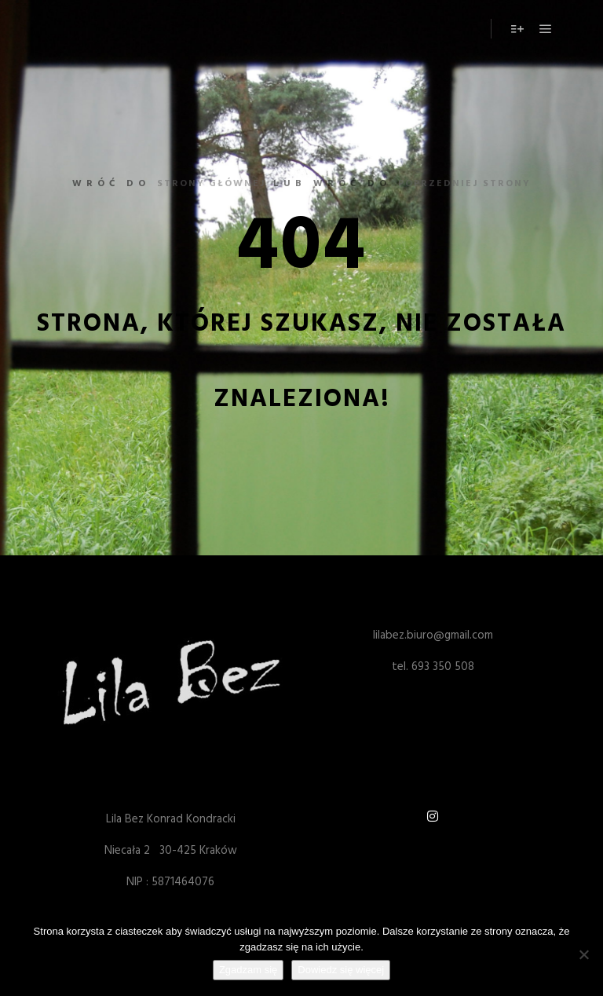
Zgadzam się (248, 970)
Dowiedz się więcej (341, 970)
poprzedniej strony (464, 184)
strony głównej (211, 184)
